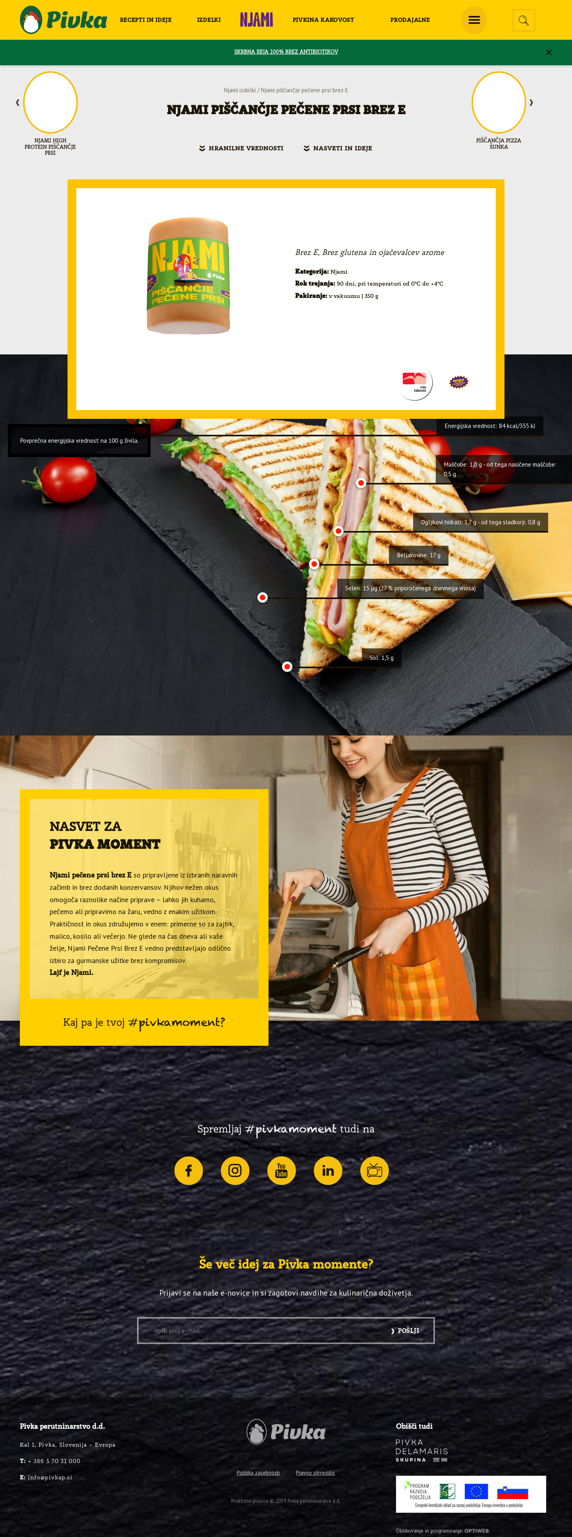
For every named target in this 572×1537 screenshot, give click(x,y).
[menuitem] (146, 20)
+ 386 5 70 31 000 (50, 1461)
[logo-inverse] (422, 1450)
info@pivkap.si (46, 1478)
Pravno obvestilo (315, 1472)
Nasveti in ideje (343, 149)
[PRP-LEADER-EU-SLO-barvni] (471, 1494)
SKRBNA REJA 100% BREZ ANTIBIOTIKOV (286, 52)
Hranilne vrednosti (246, 149)
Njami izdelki (240, 90)
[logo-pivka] (63, 20)
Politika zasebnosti (258, 1472)
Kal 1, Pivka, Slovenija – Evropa (68, 1445)
